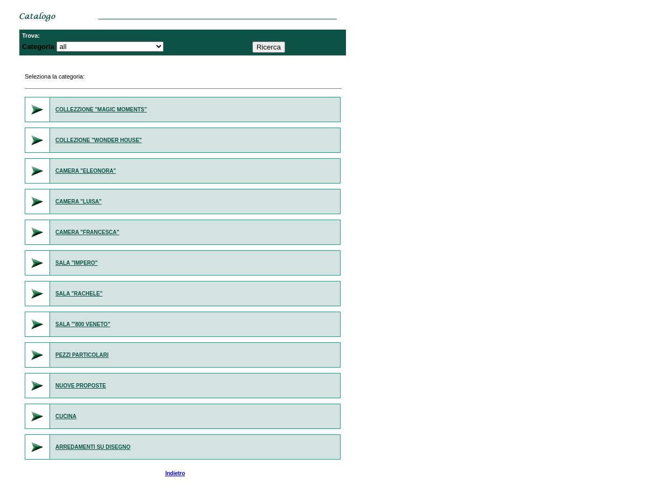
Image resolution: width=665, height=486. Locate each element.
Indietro (175, 473)
